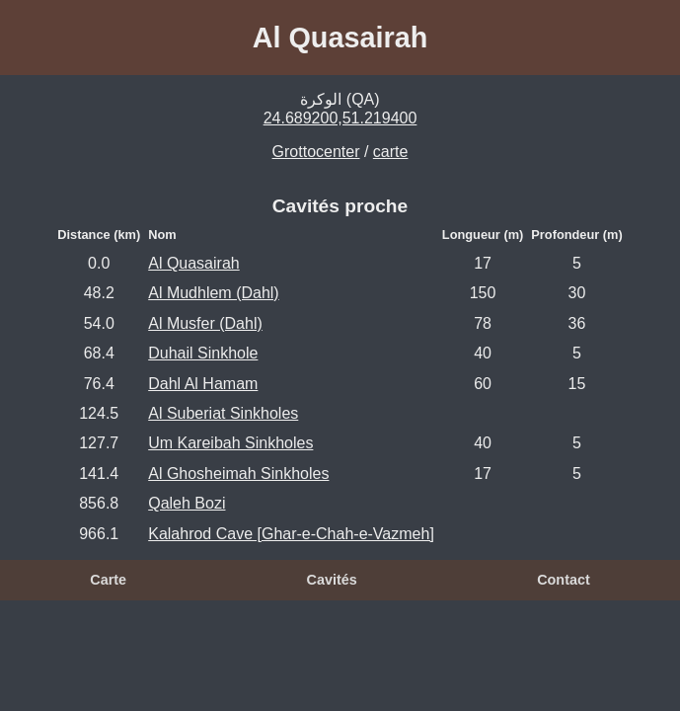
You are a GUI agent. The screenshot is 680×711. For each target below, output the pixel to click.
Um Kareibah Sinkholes (230, 442)
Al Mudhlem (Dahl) (213, 292)
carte (391, 151)
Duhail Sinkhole (203, 353)
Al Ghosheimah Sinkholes (238, 473)
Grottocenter (316, 151)
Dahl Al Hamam (203, 383)
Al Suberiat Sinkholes (223, 413)
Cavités (332, 580)
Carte (108, 580)
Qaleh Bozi (186, 503)
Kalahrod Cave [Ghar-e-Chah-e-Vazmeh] (291, 533)
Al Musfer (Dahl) (205, 323)
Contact (563, 580)
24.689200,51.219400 (340, 118)
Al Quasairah (194, 263)
